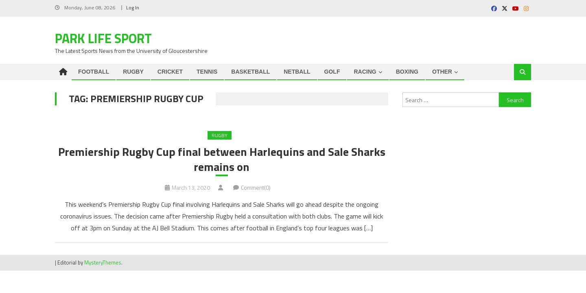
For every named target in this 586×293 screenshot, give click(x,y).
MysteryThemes (102, 262)
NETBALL (297, 71)
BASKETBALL (250, 71)
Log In (132, 7)
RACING (365, 71)
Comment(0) (256, 187)
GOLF (332, 71)
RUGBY (133, 71)
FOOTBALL (93, 71)
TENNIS (207, 71)
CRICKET (170, 71)
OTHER (442, 71)
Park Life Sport (103, 38)
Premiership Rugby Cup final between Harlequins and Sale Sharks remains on (221, 159)
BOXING (407, 71)
